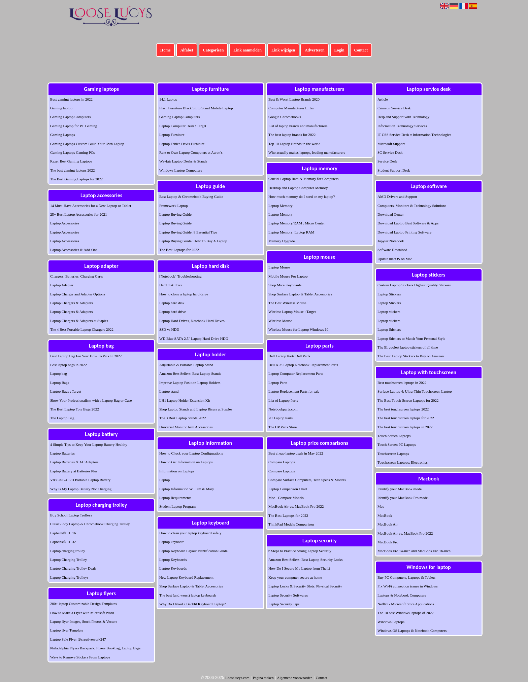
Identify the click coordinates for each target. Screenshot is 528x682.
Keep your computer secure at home (295, 577)
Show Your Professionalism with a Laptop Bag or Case (91, 400)
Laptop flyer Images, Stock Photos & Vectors (83, 621)
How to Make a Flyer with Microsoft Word (82, 613)
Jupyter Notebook (390, 241)
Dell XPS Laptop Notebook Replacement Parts (303, 365)
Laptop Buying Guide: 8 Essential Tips (188, 232)
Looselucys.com (237, 678)
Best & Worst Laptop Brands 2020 (294, 99)
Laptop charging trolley (67, 551)
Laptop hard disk (172, 303)
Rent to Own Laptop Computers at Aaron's (191, 152)
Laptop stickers (388, 312)
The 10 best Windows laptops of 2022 (405, 613)
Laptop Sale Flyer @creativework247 (78, 639)
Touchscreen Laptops (393, 454)
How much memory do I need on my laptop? (301, 196)
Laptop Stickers (389, 294)
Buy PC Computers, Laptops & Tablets (406, 577)
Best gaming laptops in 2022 (71, 99)
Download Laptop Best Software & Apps (407, 223)
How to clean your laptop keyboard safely (190, 533)
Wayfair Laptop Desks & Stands (183, 161)
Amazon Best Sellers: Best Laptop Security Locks (305, 560)
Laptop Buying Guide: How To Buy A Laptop (193, 241)
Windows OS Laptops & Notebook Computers (412, 631)
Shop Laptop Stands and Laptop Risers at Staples (195, 409)
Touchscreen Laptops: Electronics (402, 462)
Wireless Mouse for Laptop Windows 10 (298, 329)
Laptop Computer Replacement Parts (295, 373)
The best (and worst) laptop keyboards (187, 595)
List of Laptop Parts (283, 400)
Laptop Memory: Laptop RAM (291, 232)
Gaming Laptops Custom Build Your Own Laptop (87, 144)
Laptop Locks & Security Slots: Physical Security (305, 586)
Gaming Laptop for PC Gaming (73, 126)
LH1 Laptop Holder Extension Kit (184, 400)
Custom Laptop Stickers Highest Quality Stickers (414, 285)
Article (382, 99)
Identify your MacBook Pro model (403, 498)
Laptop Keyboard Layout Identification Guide (193, 551)
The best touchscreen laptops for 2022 (405, 418)
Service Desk (387, 161)
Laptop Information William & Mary (186, 489)
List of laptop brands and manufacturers (298, 126)
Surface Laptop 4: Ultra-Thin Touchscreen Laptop (414, 391)
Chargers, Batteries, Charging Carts (76, 276)
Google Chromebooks (284, 117)
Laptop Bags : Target (65, 391)
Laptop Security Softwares (288, 595)
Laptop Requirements (175, 498)
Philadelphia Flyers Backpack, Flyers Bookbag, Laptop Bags (95, 648)
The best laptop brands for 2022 (292, 135)
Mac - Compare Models (286, 498)
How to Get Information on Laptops (186, 462)
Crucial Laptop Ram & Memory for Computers (303, 179)
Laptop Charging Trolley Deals (73, 568)
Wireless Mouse (280, 321)
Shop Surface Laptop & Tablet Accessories (191, 586)
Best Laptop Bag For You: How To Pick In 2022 (86, 356)
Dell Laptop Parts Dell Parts (289, 356)
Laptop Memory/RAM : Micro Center (296, 223)
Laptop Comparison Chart (287, 489)
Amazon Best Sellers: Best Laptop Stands (190, 373)
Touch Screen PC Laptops (396, 444)
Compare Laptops (281, 462)
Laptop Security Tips (283, 604)
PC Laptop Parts (280, 418)
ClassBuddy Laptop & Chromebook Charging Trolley (90, 524)
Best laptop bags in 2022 (68, 365)
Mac (380, 506)
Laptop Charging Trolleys (69, 577)
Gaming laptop (61, 108)
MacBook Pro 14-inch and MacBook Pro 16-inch (414, 551)
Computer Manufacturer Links (291, 108)
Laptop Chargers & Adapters (71, 303)
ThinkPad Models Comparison (291, 524)
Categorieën (213, 50)
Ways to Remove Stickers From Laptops (80, 657)
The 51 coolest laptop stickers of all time (407, 347)
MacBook (384, 515)
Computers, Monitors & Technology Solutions (411, 206)
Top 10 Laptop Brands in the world (294, 144)
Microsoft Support (391, 144)
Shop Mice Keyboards (284, 285)
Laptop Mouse (279, 267)
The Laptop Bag (62, 418)
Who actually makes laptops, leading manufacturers (306, 152)
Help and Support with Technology (403, 117)
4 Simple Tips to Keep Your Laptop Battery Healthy (88, 444)
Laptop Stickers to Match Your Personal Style (411, 338)
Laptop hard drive (172, 312)
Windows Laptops (390, 622)
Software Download (392, 250)
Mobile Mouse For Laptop (287, 276)
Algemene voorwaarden (294, 678)
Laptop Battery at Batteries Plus (74, 471)
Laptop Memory (280, 206)
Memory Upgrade (281, 241)
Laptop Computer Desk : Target (182, 126)
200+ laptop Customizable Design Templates (83, 604)
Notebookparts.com (282, 409)
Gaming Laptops (62, 135)
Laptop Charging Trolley (68, 560)
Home (165, 50)
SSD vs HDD (169, 329)
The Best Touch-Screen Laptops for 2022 (407, 400)
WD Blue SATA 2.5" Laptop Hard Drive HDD (193, 338)
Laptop (164, 480)
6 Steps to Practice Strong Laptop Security (299, 551)
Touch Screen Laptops (393, 436)
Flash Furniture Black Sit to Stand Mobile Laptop (196, 108)
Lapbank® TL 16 (63, 533)
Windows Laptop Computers (180, 170)
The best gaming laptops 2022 (72, 170)
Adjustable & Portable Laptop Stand (186, 365)
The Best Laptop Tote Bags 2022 (74, 409)
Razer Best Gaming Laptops (71, 161)
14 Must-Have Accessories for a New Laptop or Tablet (90, 206)
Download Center (390, 214)
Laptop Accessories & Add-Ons (73, 250)
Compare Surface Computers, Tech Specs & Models (307, 480)
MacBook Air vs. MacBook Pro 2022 (296, 506)
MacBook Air (387, 524)
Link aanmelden (247, 50)
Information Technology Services (402, 126)
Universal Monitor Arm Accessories (186, 427)
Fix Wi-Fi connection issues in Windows (407, 586)
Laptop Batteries (62, 453)
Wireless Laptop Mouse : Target (292, 312)
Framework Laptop (173, 206)
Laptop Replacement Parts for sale (294, 391)
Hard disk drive (170, 285)
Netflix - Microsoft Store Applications (405, 604)
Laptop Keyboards (173, 560)
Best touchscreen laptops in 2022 (401, 383)
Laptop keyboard (172, 542)
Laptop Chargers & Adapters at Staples (79, 321)
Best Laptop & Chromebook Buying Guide (191, 196)
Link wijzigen (283, 50)
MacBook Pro (387, 542)
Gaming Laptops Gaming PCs (72, 152)
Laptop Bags (59, 383)
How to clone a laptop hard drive (183, 294)
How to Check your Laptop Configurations (191, 453)
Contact (361, 50)
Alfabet (186, 50)
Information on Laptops (176, 471)
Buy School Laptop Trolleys (71, 515)
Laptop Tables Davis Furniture (181, 144)
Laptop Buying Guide (175, 214)
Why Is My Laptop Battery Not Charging (80, 489)
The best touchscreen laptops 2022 (403, 409)
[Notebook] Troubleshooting (180, 276)
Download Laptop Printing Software (404, 232)
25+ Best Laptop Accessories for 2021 (78, 214)
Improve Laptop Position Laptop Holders (189, 383)
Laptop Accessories (64, 223)
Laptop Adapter (61, 285)
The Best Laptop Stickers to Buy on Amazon (410, 356)
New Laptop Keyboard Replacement (186, 577)
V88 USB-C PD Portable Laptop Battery (80, 480)
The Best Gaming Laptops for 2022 (76, 179)
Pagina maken (263, 678)
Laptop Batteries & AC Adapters (74, 462)
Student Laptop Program (177, 506)
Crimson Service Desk (394, 108)
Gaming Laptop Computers (70, 117)
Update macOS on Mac (394, 259)
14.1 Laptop (168, 99)
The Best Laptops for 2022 (179, 250)
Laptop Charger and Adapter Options (77, 294)
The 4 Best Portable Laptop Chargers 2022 (81, 329)
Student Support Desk (393, 170)
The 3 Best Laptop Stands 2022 (182, 418)
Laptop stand (168, 391)
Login (339, 50)
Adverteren (314, 50)
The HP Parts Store (282, 427)
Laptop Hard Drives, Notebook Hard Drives (192, 321)
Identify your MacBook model (400, 489)
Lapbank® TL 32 (63, 542)
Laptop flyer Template (66, 630)
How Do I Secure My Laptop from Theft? (299, 568)
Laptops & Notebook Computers (401, 595)
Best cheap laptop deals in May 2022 (295, 453)
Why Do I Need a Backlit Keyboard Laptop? (192, 604)
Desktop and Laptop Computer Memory (298, 188)
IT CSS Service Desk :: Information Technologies (414, 135)
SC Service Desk (390, 152)
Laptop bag (58, 373)
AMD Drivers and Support (397, 196)
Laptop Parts (277, 383)
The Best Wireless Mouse (287, 303)
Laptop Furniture (172, 135)
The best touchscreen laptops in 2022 (404, 427)
